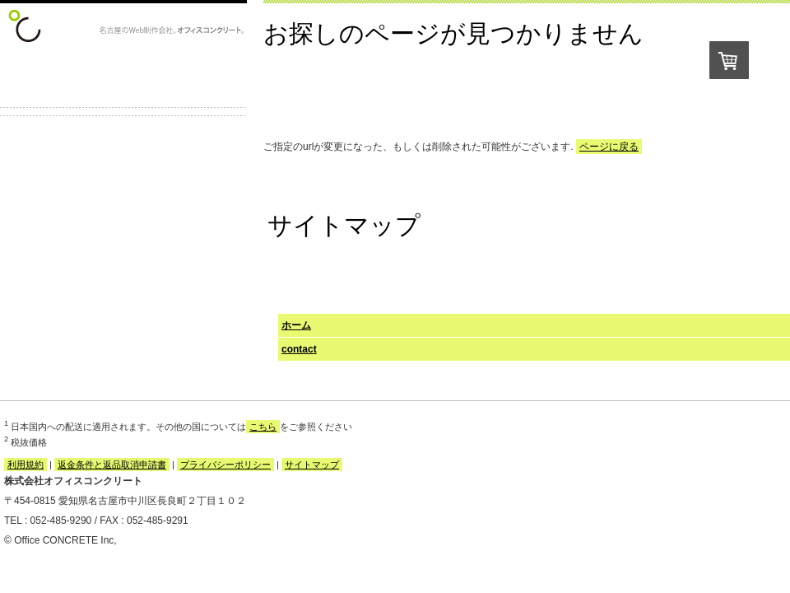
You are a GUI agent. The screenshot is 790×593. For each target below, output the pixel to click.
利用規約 (25, 464)
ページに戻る (609, 146)
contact (299, 349)
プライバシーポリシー (225, 464)
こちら (262, 427)
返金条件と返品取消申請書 (112, 464)
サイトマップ (312, 464)
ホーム (296, 325)
